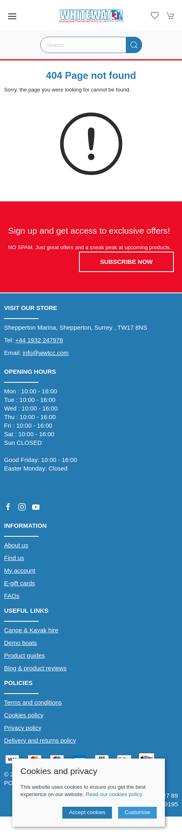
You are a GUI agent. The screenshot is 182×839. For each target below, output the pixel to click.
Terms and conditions (33, 702)
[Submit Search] (134, 45)
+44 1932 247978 (39, 340)
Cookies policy (24, 715)
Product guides (24, 655)
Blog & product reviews (35, 668)
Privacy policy (23, 727)
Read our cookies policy (114, 794)
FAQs (12, 595)
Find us (14, 557)
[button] (12, 16)
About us (16, 545)
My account (19, 570)
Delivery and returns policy (40, 740)
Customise (137, 812)
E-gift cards (19, 583)
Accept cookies (87, 812)
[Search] (91, 45)
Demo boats (20, 642)
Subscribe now (126, 261)
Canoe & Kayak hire (31, 630)
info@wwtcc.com (46, 352)
